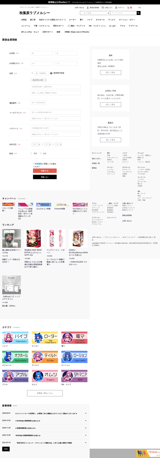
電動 (123, 176)
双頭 (139, 160)
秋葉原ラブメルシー (34, 13)
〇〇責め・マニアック (76, 26)
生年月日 (12, 144)
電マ (81, 20)
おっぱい (112, 26)
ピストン (125, 162)
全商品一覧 (96, 163)
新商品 (94, 168)
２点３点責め (127, 157)
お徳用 (140, 186)
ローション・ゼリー (127, 20)
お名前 (12, 53)
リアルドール (96, 224)
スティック (111, 174)
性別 (11, 154)
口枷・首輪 (141, 200)
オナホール (100, 20)
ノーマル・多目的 (144, 169)
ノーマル (141, 179)
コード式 (110, 162)
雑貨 (58, 32)
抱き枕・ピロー (97, 222)
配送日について (127, 210)
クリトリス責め (112, 205)
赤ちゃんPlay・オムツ (30, 32)
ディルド (111, 20)
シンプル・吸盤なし (145, 155)
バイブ (89, 20)
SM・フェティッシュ (97, 26)
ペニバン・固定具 (144, 162)
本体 (108, 155)
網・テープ (141, 193)
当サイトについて (129, 237)
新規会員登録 (127, 215)
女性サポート (47, 32)
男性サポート (58, 26)
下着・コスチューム (42, 26)
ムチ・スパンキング (145, 198)
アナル (122, 26)
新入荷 (32, 20)
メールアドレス (15, 113)
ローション (141, 167)
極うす (140, 184)
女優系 (124, 174)
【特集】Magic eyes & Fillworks (76, 32)
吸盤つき (141, 157)
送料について (127, 205)
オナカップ (126, 169)
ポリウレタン (142, 181)
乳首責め (110, 212)
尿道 (139, 196)
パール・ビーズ (97, 205)
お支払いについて (128, 208)
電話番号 (12, 103)
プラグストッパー (98, 212)
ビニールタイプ (97, 220)
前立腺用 (95, 210)
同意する (45, 171)
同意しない (45, 177)
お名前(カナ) (14, 63)
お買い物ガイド (127, 203)
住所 (11, 73)
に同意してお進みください (44, 165)
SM (139, 191)
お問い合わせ (127, 221)
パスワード (13, 129)
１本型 (124, 155)
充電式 (124, 160)
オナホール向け (143, 172)
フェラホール (127, 172)
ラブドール (133, 26)
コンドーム (25, 26)
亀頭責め (110, 210)
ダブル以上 (111, 172)
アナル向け (141, 174)
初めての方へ (96, 159)
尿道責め (110, 208)
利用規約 (38, 164)
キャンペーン (111, 217)
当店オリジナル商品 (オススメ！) (52, 20)
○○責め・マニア (112, 203)
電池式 (109, 160)
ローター (72, 20)
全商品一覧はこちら (45, 393)
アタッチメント (112, 157)
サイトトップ (96, 153)
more (6, 449)
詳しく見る (110, 72)
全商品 (24, 20)
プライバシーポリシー (112, 237)
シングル (110, 169)
